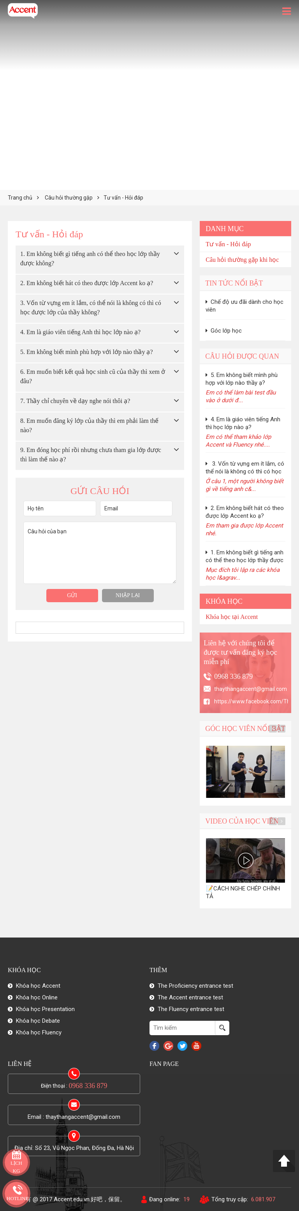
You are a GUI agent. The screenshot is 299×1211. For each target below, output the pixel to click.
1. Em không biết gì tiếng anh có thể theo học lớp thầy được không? (90, 258)
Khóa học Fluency (39, 1032)
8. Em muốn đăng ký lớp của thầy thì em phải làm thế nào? (89, 425)
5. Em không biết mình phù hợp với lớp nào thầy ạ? (86, 352)
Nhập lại (128, 595)
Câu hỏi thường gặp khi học (242, 259)
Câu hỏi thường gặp (69, 198)
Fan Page (164, 1063)
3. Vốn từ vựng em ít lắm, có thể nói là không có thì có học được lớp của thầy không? (90, 307)
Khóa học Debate (38, 1020)
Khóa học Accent (38, 985)
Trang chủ (20, 198)
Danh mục (225, 229)
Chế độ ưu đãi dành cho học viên (244, 305)
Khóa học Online (37, 997)
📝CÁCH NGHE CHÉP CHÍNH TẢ (243, 892)
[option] (245, 772)
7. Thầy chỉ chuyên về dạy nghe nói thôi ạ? (75, 401)
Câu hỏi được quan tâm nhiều (242, 358)
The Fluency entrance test (191, 1009)
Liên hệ (20, 1063)
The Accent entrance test (190, 997)
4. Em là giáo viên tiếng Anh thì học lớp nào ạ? (80, 332)
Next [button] (281, 729)
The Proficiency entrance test (195, 985)
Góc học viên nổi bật (245, 729)
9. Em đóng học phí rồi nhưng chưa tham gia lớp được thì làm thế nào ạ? (90, 455)
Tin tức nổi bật (234, 283)
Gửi (72, 595)
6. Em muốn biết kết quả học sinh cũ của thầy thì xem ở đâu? (92, 376)
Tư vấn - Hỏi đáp (123, 198)
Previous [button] (273, 729)
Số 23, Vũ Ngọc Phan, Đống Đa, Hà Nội (84, 1147)
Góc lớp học (224, 330)
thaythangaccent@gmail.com (83, 1116)
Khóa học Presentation (45, 1009)
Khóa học (224, 601)
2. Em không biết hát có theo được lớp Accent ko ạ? (86, 283)
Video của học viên (241, 821)
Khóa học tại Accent (232, 616)
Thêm (158, 970)
